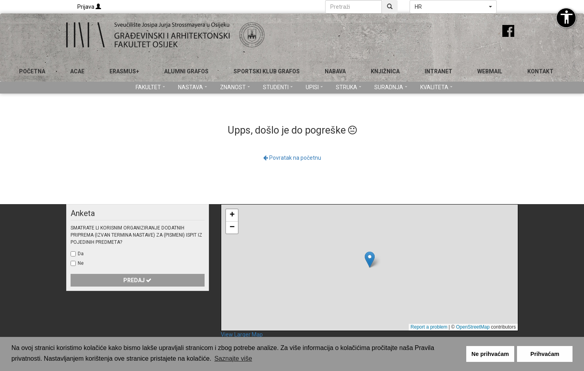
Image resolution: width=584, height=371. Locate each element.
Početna (32, 71)
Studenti (278, 87)
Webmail (489, 71)
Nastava (192, 87)
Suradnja (390, 87)
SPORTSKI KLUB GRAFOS (267, 71)
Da (81, 253)
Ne (81, 263)
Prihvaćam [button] (544, 354)
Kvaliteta (436, 87)
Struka (348, 87)
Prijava (89, 7)
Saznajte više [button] (233, 358)
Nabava (335, 71)
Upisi (314, 87)
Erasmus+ (124, 71)
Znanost (235, 87)
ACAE (77, 71)
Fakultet (150, 87)
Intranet (438, 71)
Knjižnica (385, 71)
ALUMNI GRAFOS (186, 71)
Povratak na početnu (292, 158)
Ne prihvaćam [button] (490, 354)
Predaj (137, 280)
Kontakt (540, 71)
